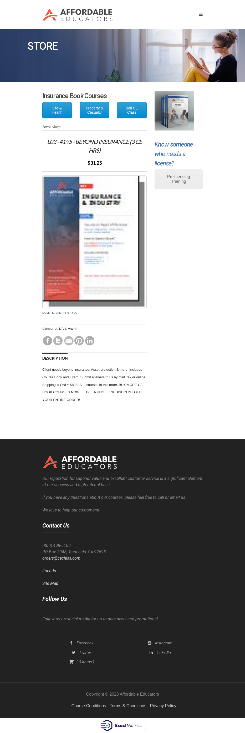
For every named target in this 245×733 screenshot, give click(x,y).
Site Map (50, 583)
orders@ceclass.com (61, 558)
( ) (81, 662)
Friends (49, 570)
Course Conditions (89, 706)
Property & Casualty (94, 110)
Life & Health (57, 110)
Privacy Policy (163, 706)
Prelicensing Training (178, 179)
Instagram (163, 643)
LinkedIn (164, 652)
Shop (56, 126)
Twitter (85, 652)
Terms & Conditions (128, 706)
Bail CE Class (132, 110)
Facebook (85, 643)
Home (46, 126)
